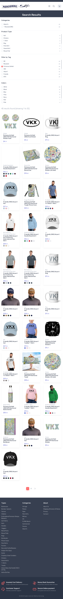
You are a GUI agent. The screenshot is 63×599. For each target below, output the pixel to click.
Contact (45, 514)
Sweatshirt (7, 48)
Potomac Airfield (9, 66)
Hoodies (3, 526)
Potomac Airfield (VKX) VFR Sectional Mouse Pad (30, 168)
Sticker (5, 133)
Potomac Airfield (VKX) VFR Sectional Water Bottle (9, 408)
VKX (5, 69)
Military (24, 516)
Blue (5, 92)
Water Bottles (5, 572)
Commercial (26, 524)
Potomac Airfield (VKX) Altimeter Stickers (50, 343)
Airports (6, 24)
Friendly (6, 74)
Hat (5, 35)
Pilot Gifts (25, 514)
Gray (5, 94)
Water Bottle (6, 404)
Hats (2, 523)
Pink (5, 102)
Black (5, 89)
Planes (24, 509)
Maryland (6, 64)
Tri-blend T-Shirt (49, 200)
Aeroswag (41, 596)
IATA (5, 77)
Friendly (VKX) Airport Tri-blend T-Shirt (52, 202)
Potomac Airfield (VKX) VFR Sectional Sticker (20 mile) (51, 168)
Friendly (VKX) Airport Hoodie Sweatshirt (10, 168)
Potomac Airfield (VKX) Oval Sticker (30, 136)
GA (23, 519)
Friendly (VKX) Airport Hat (10, 202)
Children (3, 514)
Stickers (6, 38)
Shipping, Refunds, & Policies (51, 509)
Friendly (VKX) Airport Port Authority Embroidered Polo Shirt (10, 238)
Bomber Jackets (6, 509)
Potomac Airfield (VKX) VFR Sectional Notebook (9, 440)
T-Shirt (6, 41)
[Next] (35, 488)
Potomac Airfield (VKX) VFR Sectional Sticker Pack (9, 137)
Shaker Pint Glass (6, 550)
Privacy (45, 511)
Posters (3, 545)
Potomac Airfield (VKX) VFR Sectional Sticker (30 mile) (51, 375)
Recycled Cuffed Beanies (8, 548)
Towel (25, 372)
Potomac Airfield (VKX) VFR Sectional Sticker (51, 440)
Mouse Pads (4, 533)
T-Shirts (3, 563)
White (5, 87)
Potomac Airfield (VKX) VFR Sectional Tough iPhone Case (30, 203)
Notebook (5, 437)
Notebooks (4, 538)
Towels (3, 565)
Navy (5, 97)
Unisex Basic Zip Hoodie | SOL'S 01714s (10, 569)
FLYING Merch (26, 521)
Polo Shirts (4, 543)
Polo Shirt (6, 46)
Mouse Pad (7, 51)
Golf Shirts (4, 521)
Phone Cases (5, 541)
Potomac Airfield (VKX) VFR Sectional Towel (30, 375)
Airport (6, 71)
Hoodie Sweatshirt (8, 165)
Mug (5, 43)
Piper (23, 511)
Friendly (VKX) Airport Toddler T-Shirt (31, 342)
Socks (3, 553)
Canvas (3, 511)
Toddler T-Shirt (28, 339)
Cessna (24, 526)
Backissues (4, 506)
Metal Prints (5, 531)
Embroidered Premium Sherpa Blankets (10, 517)
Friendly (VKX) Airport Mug (52, 136)
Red (5, 100)
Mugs (2, 536)
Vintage (24, 506)
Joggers (3, 528)
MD (4, 61)
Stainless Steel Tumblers (8, 555)
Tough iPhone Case (29, 200)
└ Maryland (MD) (8, 27)
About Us (46, 506)
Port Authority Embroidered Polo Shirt (9, 233)
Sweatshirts (5, 560)
